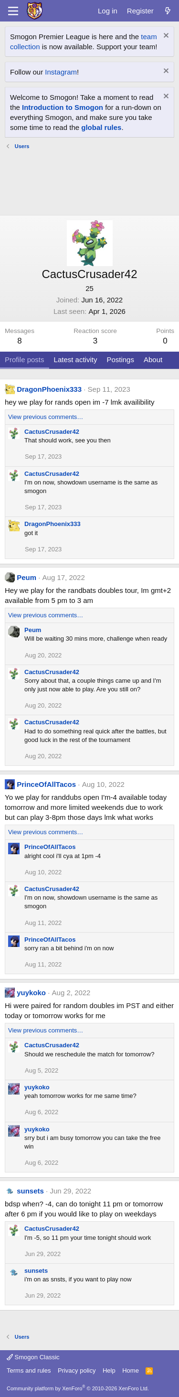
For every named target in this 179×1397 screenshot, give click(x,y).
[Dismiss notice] (165, 37)
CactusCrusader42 (51, 431)
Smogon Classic (33, 1357)
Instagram (61, 72)
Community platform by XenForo (78, 1388)
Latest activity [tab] (75, 359)
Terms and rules (29, 1370)
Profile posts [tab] (24, 359)
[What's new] (167, 11)
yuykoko (31, 993)
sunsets (30, 1191)
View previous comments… (45, 416)
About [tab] (153, 359)
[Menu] (13, 11)
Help (109, 1370)
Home (130, 1370)
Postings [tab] (120, 359)
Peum (26, 577)
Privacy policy (76, 1370)
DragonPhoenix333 (49, 389)
